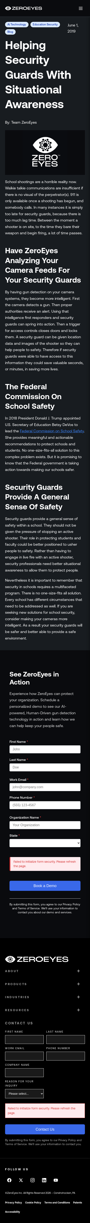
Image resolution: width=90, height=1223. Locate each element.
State (15, 835)
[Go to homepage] (23, 8)
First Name (19, 741)
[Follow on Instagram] (32, 1180)
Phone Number (22, 797)
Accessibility (12, 1211)
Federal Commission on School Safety (52, 431)
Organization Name (25, 817)
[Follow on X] (21, 1180)
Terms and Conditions (57, 1202)
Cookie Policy (33, 1202)
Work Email (19, 779)
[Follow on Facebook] (9, 1180)
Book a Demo (44, 886)
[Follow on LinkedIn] (44, 1180)
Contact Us (44, 1129)
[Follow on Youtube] (56, 1180)
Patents (77, 1202)
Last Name (19, 760)
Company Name (17, 1064)
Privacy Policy (13, 1202)
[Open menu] (80, 8)
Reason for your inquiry (19, 1083)
